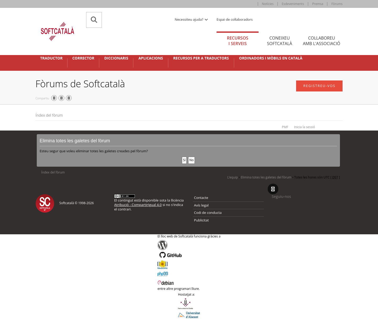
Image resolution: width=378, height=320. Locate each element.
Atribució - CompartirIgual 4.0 (138, 204)
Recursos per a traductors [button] (201, 58)
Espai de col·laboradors (235, 19)
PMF (285, 127)
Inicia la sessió (304, 127)
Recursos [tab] (238, 40)
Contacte (201, 197)
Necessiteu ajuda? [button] (191, 19)
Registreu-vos (319, 85)
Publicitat (201, 220)
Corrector (83, 58)
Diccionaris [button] (116, 58)
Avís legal (201, 205)
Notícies (268, 4)
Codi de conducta (208, 212)
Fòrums (337, 4)
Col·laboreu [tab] (322, 40)
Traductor (51, 58)
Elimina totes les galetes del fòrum (266, 177)
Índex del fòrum (49, 115)
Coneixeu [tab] (280, 40)
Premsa (317, 4)
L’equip (232, 177)
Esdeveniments (293, 4)
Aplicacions (150, 58)
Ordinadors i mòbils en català (270, 58)
